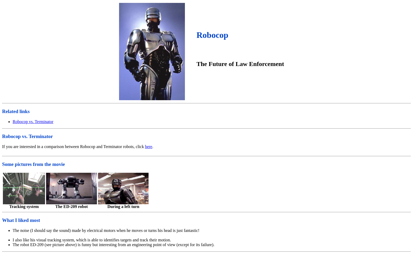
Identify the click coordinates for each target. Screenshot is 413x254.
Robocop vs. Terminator (33, 121)
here (148, 146)
